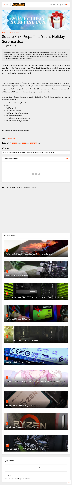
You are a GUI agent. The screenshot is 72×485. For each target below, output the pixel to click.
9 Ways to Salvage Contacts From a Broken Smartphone (29, 254)
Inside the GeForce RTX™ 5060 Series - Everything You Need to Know (34, 297)
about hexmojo (40, 468)
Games (11, 32)
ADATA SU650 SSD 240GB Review (20, 319)
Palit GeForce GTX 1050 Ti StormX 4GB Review (25, 449)
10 (7, 445)
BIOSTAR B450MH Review (17, 275)
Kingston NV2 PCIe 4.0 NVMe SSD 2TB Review (25, 362)
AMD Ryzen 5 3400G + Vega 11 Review (22, 427)
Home (3, 32)
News (18, 32)
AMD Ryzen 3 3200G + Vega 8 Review (21, 405)
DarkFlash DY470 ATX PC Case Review (22, 340)
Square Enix (11, 138)
